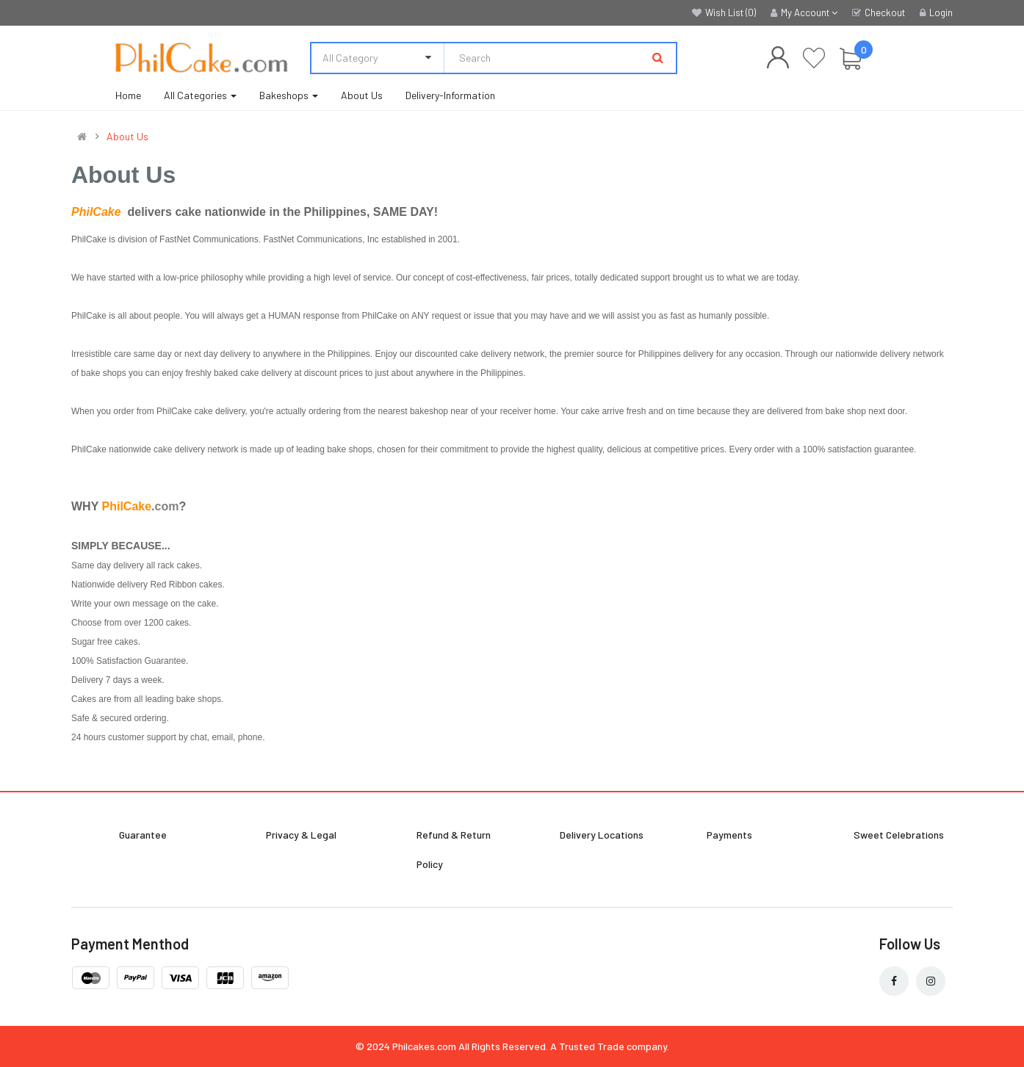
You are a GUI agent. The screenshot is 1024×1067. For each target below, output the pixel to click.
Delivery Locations (601, 834)
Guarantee (143, 834)
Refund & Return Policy (454, 849)
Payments (729, 834)
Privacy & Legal (301, 834)
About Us (127, 136)
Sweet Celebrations (899, 834)
